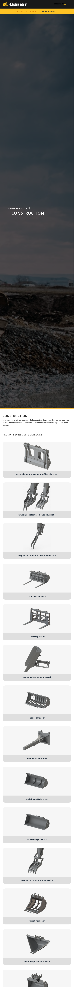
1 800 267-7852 (59, 4)
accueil (20, 11)
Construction (27, 213)
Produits (33, 11)
